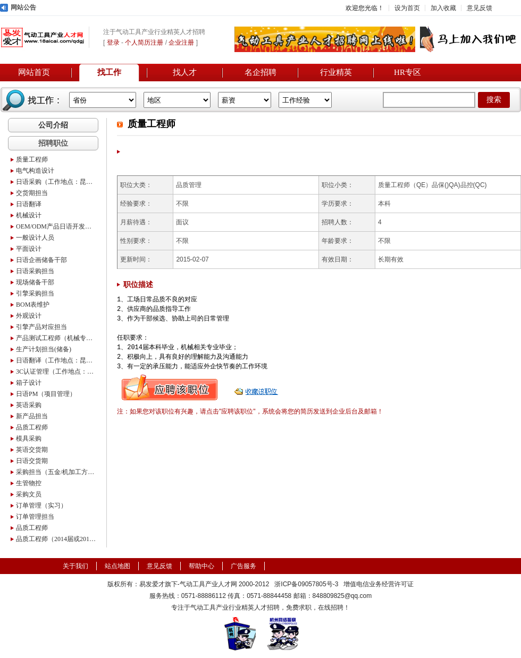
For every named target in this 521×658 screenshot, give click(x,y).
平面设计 (28, 248)
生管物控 (28, 483)
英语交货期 (32, 449)
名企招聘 (260, 72)
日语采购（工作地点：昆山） (56, 181)
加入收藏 (443, 8)
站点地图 (117, 566)
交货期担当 (32, 193)
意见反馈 (479, 8)
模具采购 (28, 438)
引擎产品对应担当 (41, 327)
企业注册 (181, 42)
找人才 (185, 72)
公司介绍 (53, 125)
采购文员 (28, 494)
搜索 (493, 100)
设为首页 (407, 8)
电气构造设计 (35, 170)
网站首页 (34, 72)
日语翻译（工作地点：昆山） (56, 360)
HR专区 (407, 72)
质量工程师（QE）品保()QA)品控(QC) (432, 185)
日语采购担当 (35, 271)
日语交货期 (32, 461)
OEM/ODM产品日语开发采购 (56, 226)
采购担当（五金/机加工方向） (56, 472)
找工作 (109, 72)
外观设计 (28, 315)
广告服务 (243, 566)
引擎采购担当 (35, 293)
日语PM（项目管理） (46, 394)
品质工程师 (32, 427)
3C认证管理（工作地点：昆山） (56, 371)
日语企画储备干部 (41, 260)
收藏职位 (257, 387)
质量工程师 (32, 159)
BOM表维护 (32, 304)
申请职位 (169, 387)
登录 (113, 42)
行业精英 (336, 72)
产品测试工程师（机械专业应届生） (56, 338)
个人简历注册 (144, 42)
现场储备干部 (35, 282)
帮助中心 (201, 566)
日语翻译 (28, 204)
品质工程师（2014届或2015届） (56, 539)
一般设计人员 (35, 237)
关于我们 (75, 566)
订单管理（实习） (41, 505)
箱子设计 (28, 382)
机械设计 (28, 215)
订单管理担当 (35, 516)
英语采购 (28, 405)
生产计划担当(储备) (43, 349)
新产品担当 (32, 416)
